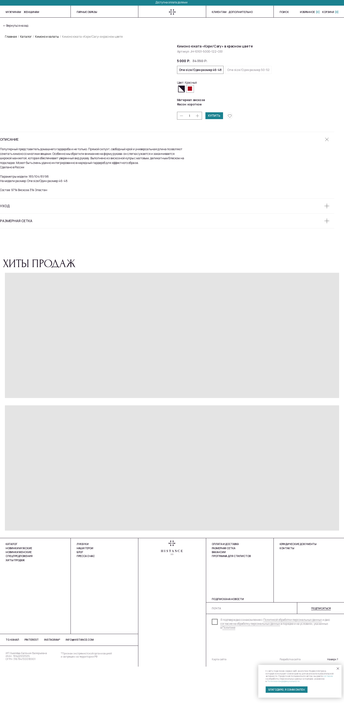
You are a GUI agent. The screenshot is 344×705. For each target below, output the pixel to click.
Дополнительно (240, 12)
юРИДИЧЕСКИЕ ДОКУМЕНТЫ (298, 582)
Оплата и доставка (225, 582)
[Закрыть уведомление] (337, 668)
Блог (80, 590)
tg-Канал (12, 678)
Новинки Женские (18, 590)
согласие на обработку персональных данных (250, 662)
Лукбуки (83, 582)
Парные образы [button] (87, 12)
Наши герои (85, 586)
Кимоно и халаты (47, 36)
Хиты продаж (15, 598)
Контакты (287, 586)
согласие (328, 676)
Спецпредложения (19, 594)
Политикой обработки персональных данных (292, 658)
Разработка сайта (290, 698)
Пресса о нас (86, 594)
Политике (228, 666)
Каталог (26, 36)
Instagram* (52, 678)
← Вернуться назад (15, 26)
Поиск (284, 12)
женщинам (31, 12)
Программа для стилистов (231, 594)
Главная (11, 36)
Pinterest (31, 678)
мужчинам (13, 12)
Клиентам (219, 12)
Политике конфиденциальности (283, 681)
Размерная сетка (223, 586)
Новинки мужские (19, 586)
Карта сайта (219, 698)
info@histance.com (80, 678)
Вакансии (218, 590)
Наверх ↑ (332, 698)
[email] (277, 647)
